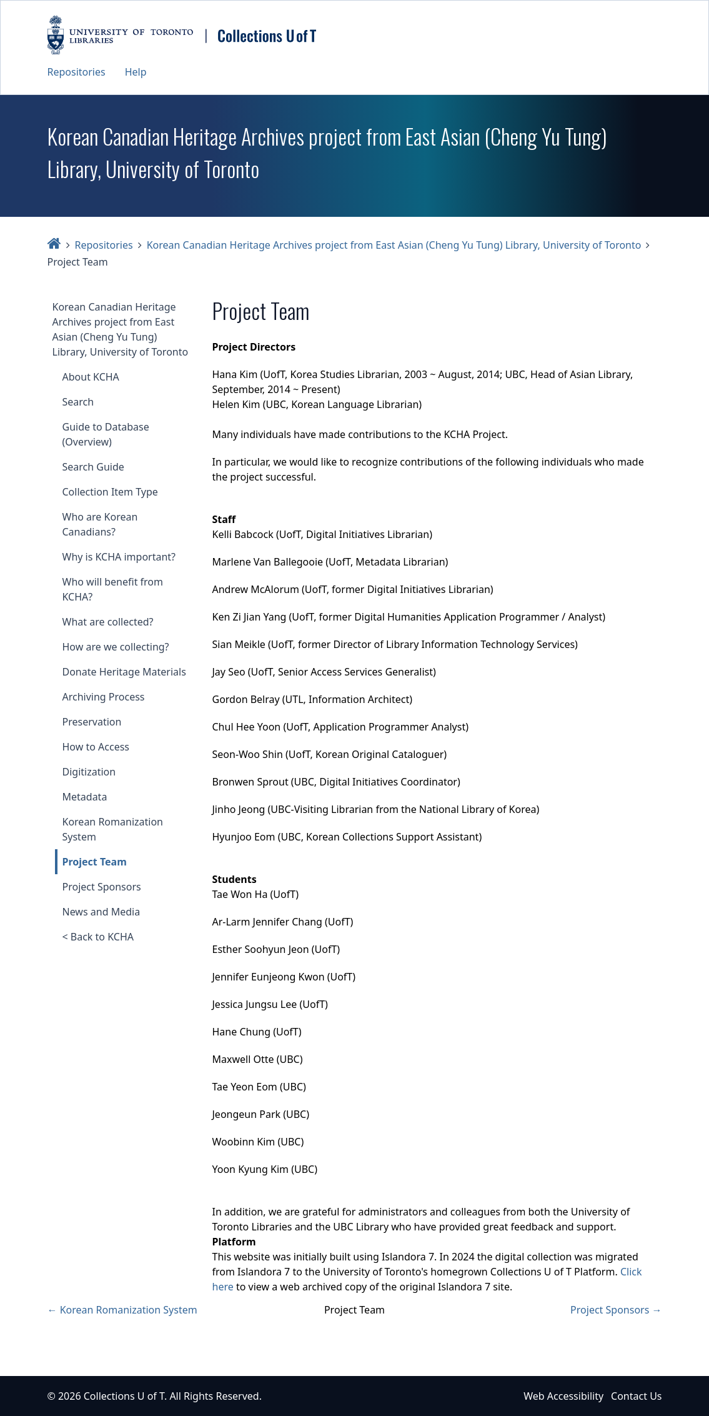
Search (78, 402)
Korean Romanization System (112, 829)
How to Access (96, 747)
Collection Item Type (110, 492)
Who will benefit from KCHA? (113, 589)
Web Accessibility (563, 1396)
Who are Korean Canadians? (100, 524)
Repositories (76, 72)
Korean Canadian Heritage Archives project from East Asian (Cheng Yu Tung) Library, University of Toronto (394, 245)
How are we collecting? (115, 647)
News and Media (101, 912)
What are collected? (108, 622)
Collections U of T (124, 1396)
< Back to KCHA (98, 937)
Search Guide (93, 467)
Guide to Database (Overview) (105, 434)
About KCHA (90, 377)
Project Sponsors (101, 887)
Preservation (92, 722)
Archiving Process (103, 697)
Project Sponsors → (616, 1310)
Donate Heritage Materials (124, 672)
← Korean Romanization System (122, 1310)
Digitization (89, 772)
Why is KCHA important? (119, 557)
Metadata (84, 797)
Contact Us (636, 1396)
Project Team (94, 862)
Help (136, 72)
